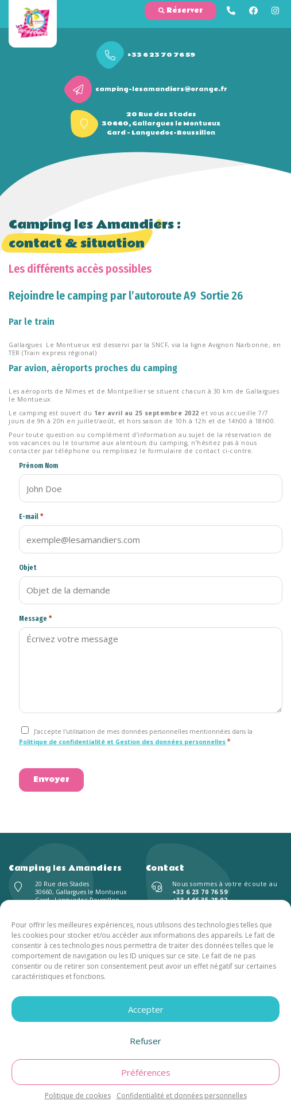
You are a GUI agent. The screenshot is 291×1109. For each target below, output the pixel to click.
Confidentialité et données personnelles (182, 1095)
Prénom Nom (38, 466)
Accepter (146, 1009)
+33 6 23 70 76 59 (161, 55)
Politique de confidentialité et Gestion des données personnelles (122, 742)
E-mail (31, 516)
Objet (27, 568)
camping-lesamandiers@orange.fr (161, 89)
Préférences (145, 1072)
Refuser (145, 1041)
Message (35, 618)
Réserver (180, 10)
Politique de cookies (78, 1095)
